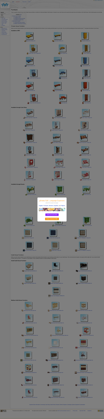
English (41, 205)
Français (45, 205)
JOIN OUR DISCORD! (52, 214)
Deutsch (51, 205)
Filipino (63, 205)
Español (56, 205)
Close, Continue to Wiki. (52, 218)
